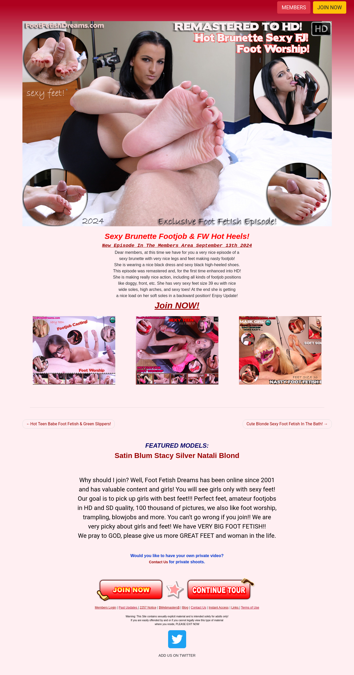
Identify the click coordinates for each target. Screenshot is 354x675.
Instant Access (218, 607)
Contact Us (159, 562)
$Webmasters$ (169, 607)
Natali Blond (218, 456)
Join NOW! (177, 305)
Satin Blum (133, 456)
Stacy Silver (174, 456)
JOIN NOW (329, 7)
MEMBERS (294, 7)
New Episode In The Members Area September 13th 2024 (177, 245)
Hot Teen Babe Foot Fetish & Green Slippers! (70, 423)
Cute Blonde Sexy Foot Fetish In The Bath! (284, 423)
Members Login (105, 607)
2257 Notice (148, 607)
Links (234, 607)
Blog (185, 607)
